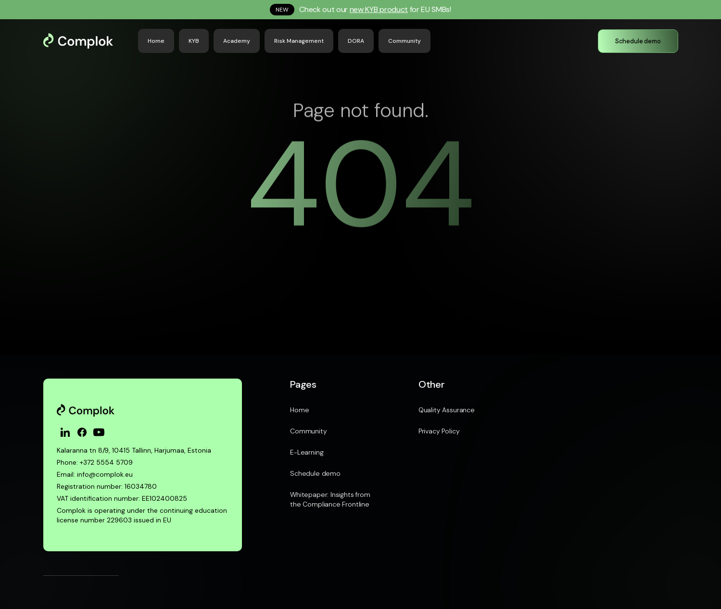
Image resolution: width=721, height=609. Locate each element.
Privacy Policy (439, 431)
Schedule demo (315, 473)
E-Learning (306, 452)
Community (308, 431)
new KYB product (379, 9)
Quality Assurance (446, 410)
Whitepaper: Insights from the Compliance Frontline (330, 499)
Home (299, 410)
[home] (87, 41)
